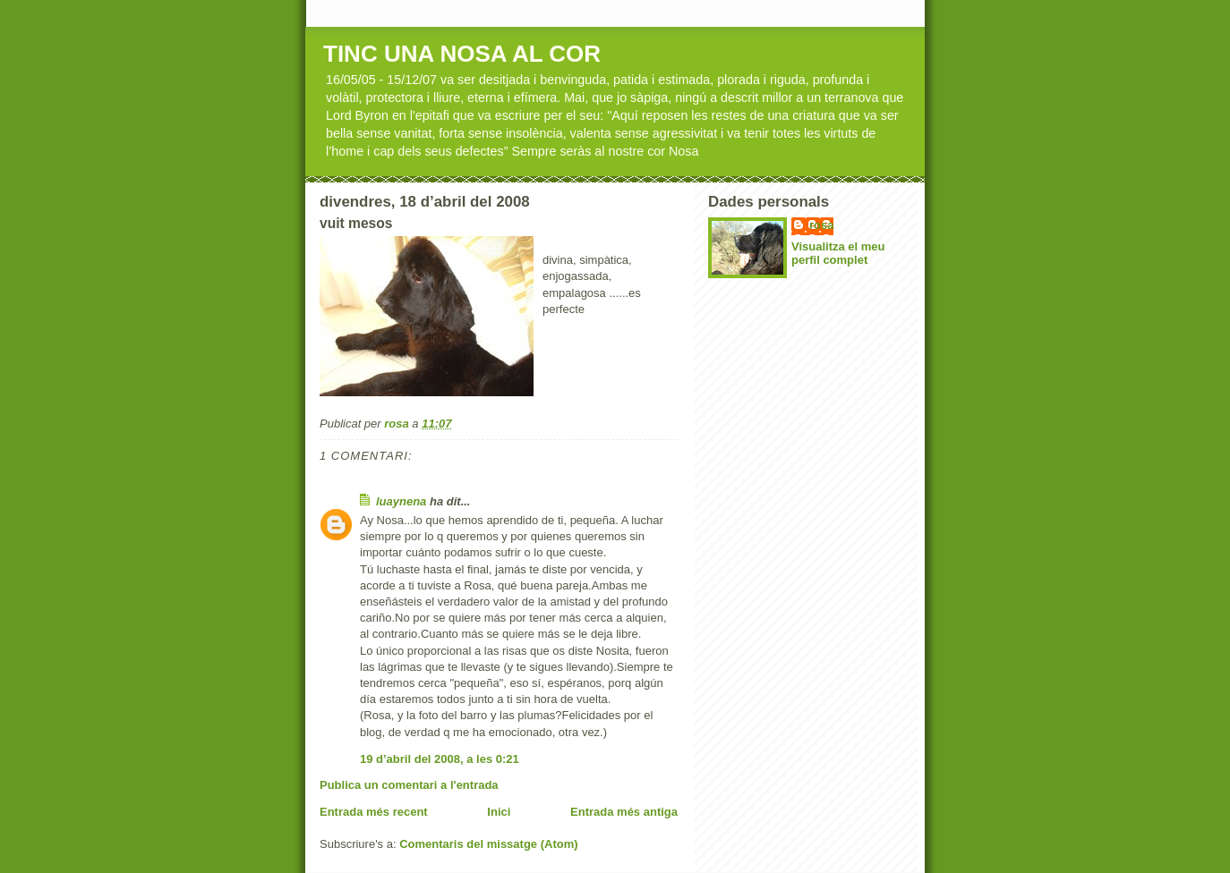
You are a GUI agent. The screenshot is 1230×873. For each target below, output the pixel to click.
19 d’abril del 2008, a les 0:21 (439, 759)
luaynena (401, 501)
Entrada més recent (374, 811)
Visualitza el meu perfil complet (838, 253)
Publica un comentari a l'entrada (409, 785)
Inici (498, 811)
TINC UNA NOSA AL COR (462, 53)
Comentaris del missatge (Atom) (488, 844)
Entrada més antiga (624, 811)
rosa (821, 225)
